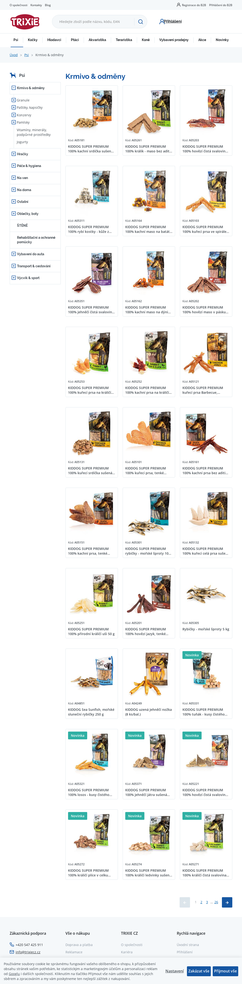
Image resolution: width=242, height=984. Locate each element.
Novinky (222, 40)
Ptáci (75, 40)
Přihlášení (185, 952)
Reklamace (73, 952)
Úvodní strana (188, 944)
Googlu (14, 973)
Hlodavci (54, 40)
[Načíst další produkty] (227, 902)
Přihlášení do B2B (220, 5)
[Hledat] (140, 21)
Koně (146, 40)
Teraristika (124, 40)
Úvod (14, 55)
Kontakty (36, 5)
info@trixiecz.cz (28, 952)
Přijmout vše (225, 971)
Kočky (33, 40)
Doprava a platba (79, 944)
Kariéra (127, 952)
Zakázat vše (198, 971)
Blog (48, 5)
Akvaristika (97, 40)
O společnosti (18, 5)
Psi (15, 40)
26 (216, 902)
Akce (202, 40)
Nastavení (174, 971)
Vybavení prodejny (174, 40)
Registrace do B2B (194, 5)
